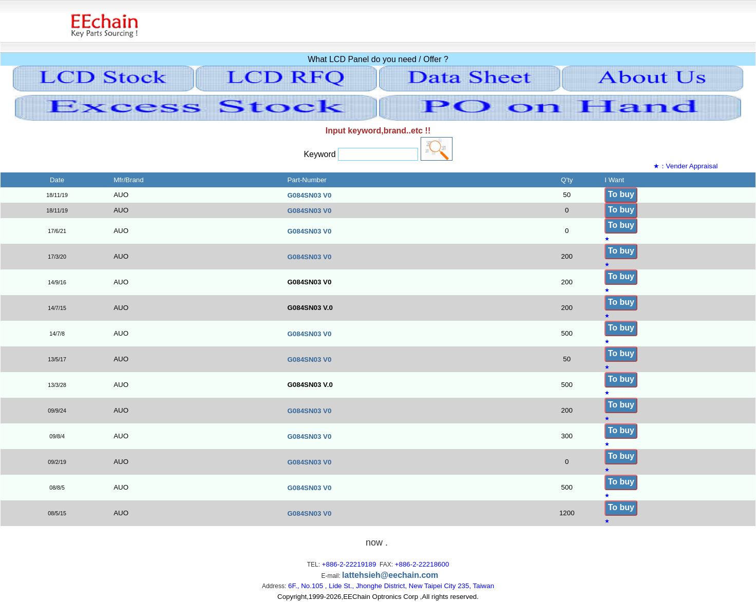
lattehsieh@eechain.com (390, 575)
